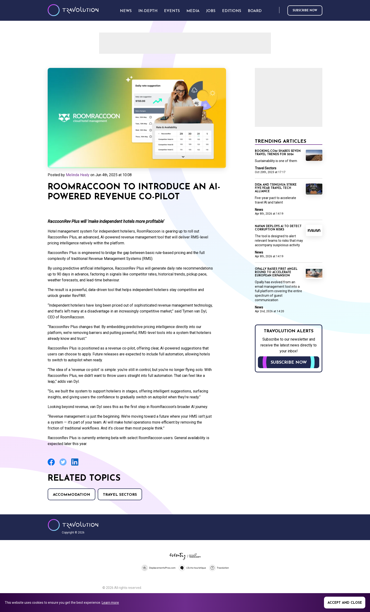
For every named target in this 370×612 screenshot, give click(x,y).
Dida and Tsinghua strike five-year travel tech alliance (276, 188)
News (259, 209)
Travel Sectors (120, 495)
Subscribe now (305, 10)
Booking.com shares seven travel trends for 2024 (278, 153)
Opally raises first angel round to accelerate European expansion (276, 272)
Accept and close (345, 603)
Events (172, 11)
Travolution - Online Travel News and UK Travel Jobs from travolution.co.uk (73, 525)
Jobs (210, 11)
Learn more (110, 602)
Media (192, 11)
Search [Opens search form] (274, 10)
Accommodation (71, 495)
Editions (231, 11)
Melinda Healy (77, 175)
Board (255, 11)
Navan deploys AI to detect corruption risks (278, 228)
